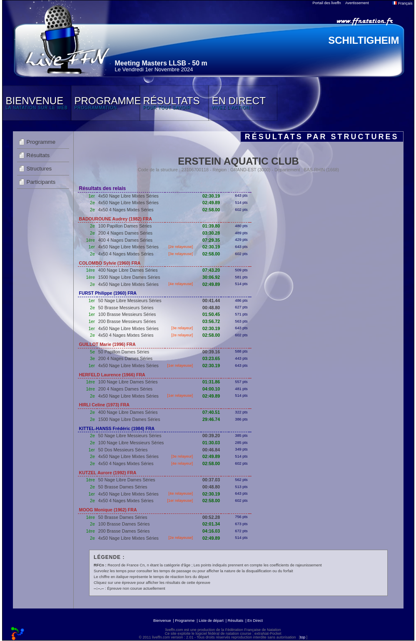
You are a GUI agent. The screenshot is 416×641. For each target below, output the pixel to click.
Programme (41, 142)
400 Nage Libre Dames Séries (128, 270)
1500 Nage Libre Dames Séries (129, 277)
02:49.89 (211, 202)
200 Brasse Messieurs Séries (127, 321)
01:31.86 (211, 381)
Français (402, 3)
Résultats (38, 155)
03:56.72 (211, 321)
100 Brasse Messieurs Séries (127, 314)
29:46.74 (211, 419)
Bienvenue (162, 620)
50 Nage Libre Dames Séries (126, 479)
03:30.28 (211, 232)
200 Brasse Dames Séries (124, 530)
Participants (41, 182)
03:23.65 (211, 358)
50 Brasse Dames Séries (122, 486)
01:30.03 (211, 442)
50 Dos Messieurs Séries (122, 449)
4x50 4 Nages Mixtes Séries (126, 209)
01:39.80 (211, 225)
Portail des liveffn (327, 3)
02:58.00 (211, 209)
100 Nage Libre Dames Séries (128, 381)
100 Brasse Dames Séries (124, 523)
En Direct (255, 620)
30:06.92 (211, 277)
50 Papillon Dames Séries (123, 351)
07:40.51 (211, 412)
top (302, 637)
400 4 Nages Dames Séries (125, 240)
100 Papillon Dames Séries (125, 225)
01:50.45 (211, 314)
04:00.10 (211, 388)
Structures (39, 168)
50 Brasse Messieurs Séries (126, 307)
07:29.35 (211, 240)
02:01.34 (211, 523)
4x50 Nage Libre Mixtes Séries (128, 195)
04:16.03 (211, 530)
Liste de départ (211, 620)
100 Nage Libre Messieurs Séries (131, 442)
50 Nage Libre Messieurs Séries (130, 300)
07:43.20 (211, 270)
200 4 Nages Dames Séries (125, 232)
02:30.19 (211, 195)
